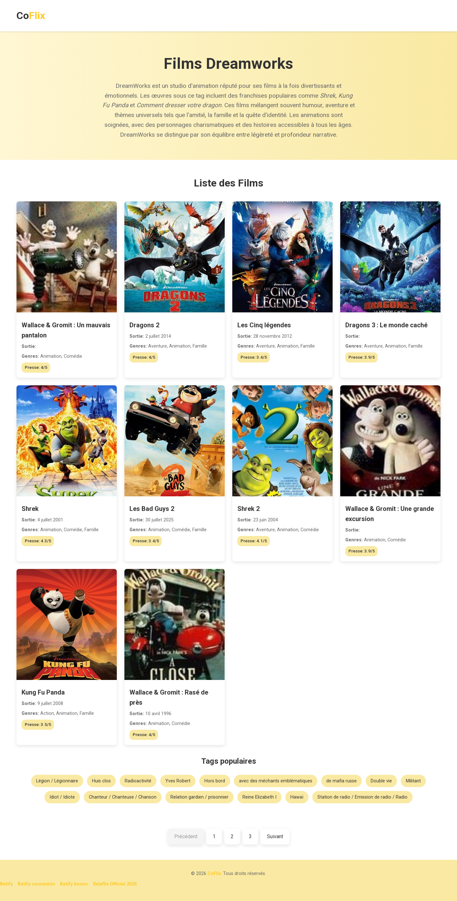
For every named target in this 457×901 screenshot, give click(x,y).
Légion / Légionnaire (57, 781)
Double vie (381, 781)
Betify (6, 884)
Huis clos (101, 781)
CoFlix (214, 873)
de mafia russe (341, 781)
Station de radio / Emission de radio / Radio (362, 797)
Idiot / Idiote (62, 797)
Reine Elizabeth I (259, 797)
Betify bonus (74, 884)
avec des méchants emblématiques (275, 781)
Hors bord (214, 781)
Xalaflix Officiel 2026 (115, 884)
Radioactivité (138, 781)
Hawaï (296, 797)
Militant (413, 781)
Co (31, 16)
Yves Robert (177, 781)
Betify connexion (36, 884)
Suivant (275, 836)
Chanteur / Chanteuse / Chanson (122, 797)
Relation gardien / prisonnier (199, 797)
